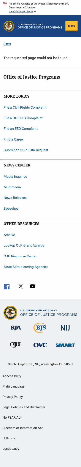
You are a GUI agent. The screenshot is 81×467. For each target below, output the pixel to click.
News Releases (15, 198)
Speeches (11, 208)
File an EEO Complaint (21, 129)
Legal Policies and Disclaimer (24, 407)
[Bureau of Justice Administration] (16, 331)
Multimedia (12, 187)
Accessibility (12, 376)
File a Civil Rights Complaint (25, 107)
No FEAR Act (12, 418)
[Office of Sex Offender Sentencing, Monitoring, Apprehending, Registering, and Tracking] (65, 347)
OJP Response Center (20, 256)
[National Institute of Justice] (65, 331)
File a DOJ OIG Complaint (23, 118)
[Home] (40, 26)
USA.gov (9, 438)
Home (7, 43)
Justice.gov (11, 449)
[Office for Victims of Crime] (40, 348)
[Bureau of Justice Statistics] (40, 334)
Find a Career (14, 139)
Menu (71, 25)
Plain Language (13, 386)
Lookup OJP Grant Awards (24, 245)
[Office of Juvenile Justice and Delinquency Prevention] (15, 348)
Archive (9, 235)
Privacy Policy (13, 397)
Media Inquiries (15, 176)
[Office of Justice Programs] (8, 26)
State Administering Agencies (26, 267)
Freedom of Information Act (23, 428)
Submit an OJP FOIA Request (26, 150)
